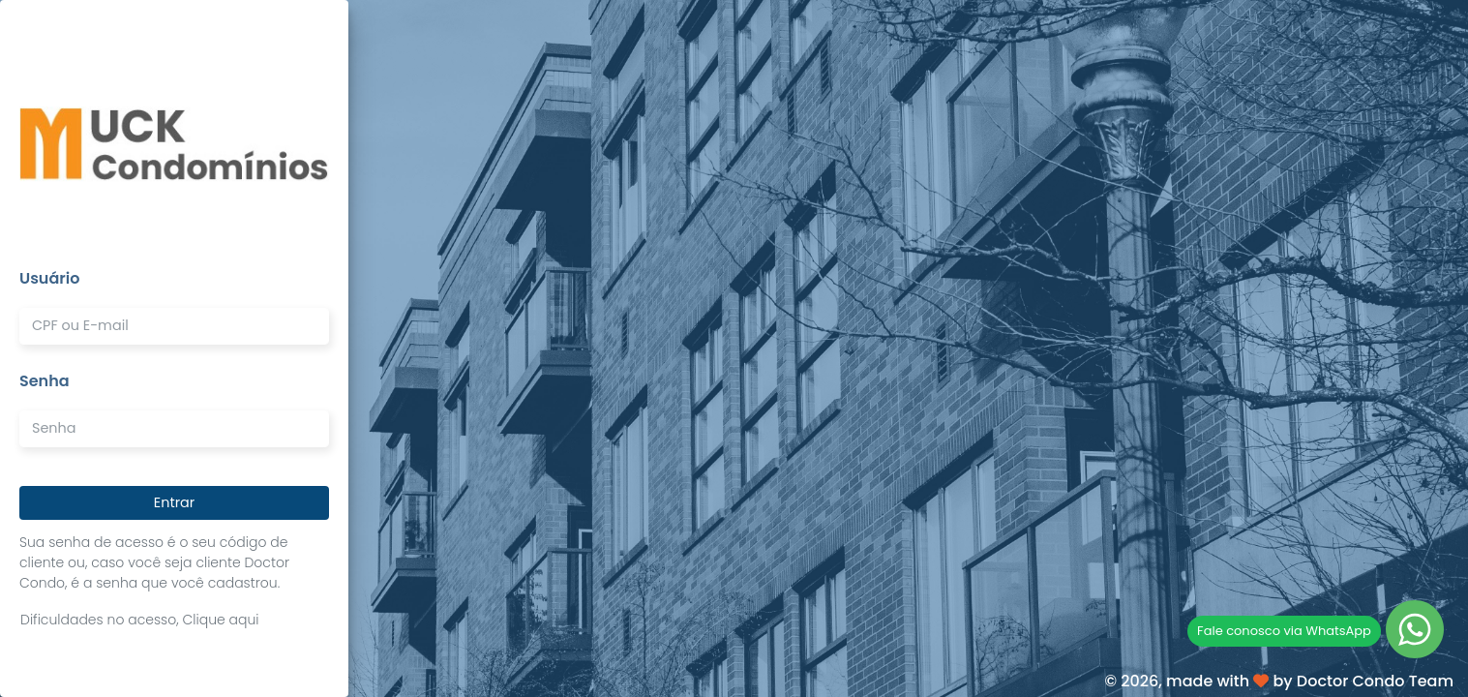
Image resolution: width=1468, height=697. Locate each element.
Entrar (174, 502)
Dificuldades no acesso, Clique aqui (139, 619)
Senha (44, 381)
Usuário (49, 278)
